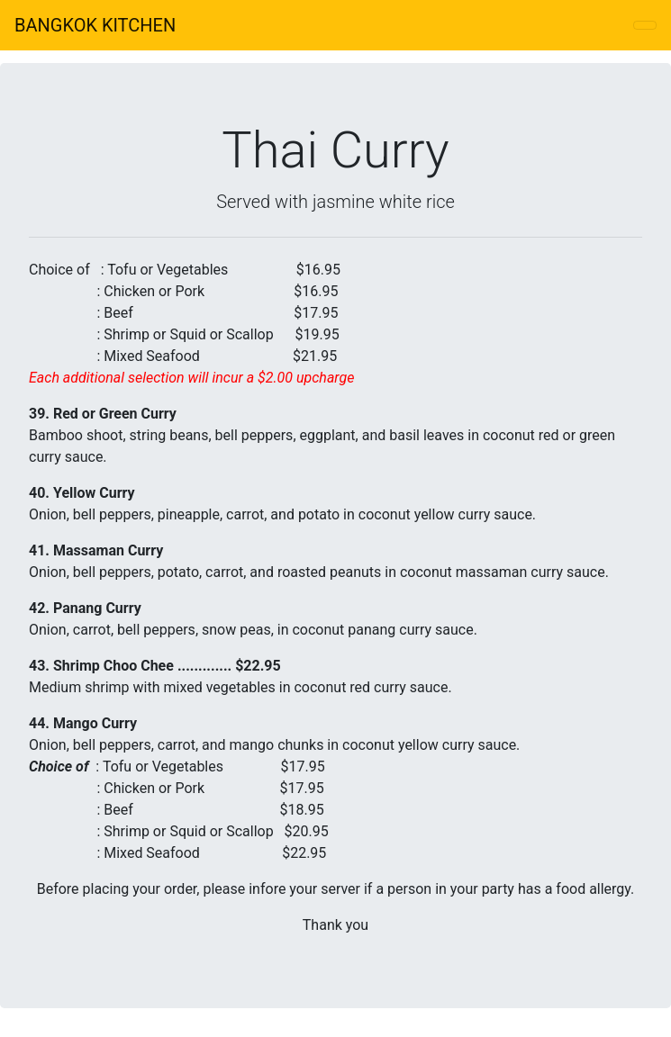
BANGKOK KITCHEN (95, 25)
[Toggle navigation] (645, 25)
